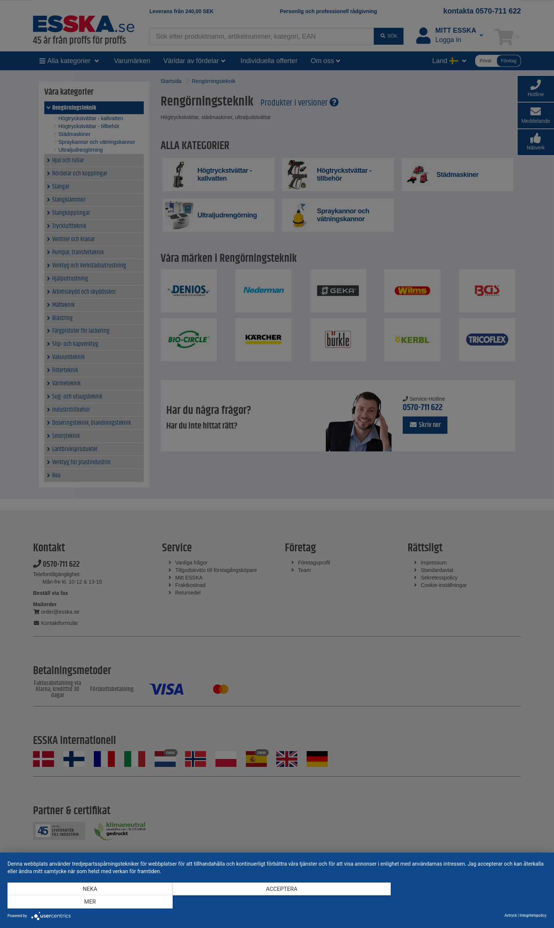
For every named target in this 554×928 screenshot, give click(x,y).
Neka (88, 902)
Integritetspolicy (533, 915)
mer (465, 902)
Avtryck (510, 915)
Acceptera (277, 902)
